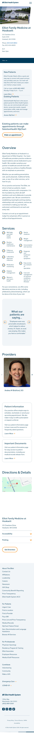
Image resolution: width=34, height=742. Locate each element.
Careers (5, 581)
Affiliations (6, 575)
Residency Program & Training (12, 648)
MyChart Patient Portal (10, 626)
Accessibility (7, 533)
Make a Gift (6, 674)
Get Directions (10, 550)
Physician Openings (9, 645)
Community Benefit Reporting (13, 590)
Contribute (6, 665)
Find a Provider (7, 613)
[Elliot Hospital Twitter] (13, 709)
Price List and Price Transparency (14, 620)
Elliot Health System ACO (11, 597)
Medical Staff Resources (10, 657)
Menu (4, 60)
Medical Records (8, 623)
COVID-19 (5, 685)
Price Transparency (9, 594)
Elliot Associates (8, 651)
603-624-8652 (12, 43)
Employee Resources (9, 654)
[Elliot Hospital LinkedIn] (10, 709)
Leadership (6, 578)
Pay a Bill (5, 617)
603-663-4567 (19, 88)
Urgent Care (6, 607)
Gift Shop (5, 587)
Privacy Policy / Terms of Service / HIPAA (17, 720)
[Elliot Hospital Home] (17, 693)
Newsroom (6, 584)
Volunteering (6, 668)
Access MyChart (9, 115)
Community (6, 671)
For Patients (6, 604)
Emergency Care (8, 681)
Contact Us (6, 571)
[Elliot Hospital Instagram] (7, 709)
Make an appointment (12, 135)
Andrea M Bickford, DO (14, 390)
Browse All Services (9, 635)
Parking (5, 540)
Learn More (7, 94)
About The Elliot (8, 568)
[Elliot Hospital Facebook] (3, 709)
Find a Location (7, 610)
